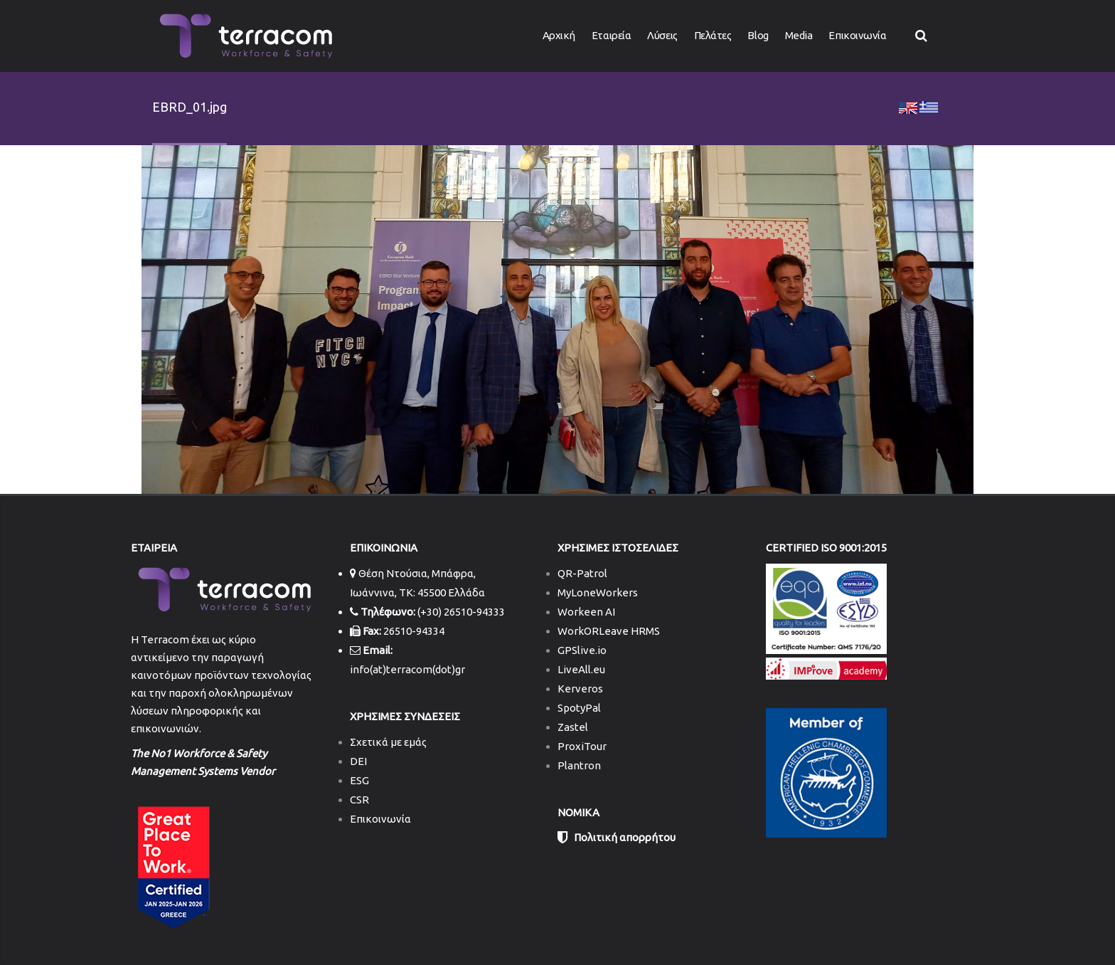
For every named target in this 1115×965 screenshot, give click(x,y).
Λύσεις (662, 35)
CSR (359, 799)
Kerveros (580, 688)
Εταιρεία (611, 35)
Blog (757, 35)
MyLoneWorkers (598, 592)
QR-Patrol (582, 573)
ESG (359, 780)
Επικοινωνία (857, 35)
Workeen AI (586, 612)
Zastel (573, 727)
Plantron (579, 765)
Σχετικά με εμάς (388, 742)
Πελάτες (713, 35)
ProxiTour (582, 746)
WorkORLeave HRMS (609, 631)
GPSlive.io (582, 650)
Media (799, 35)
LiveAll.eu (581, 669)
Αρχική (559, 35)
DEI (358, 761)
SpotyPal (579, 708)
